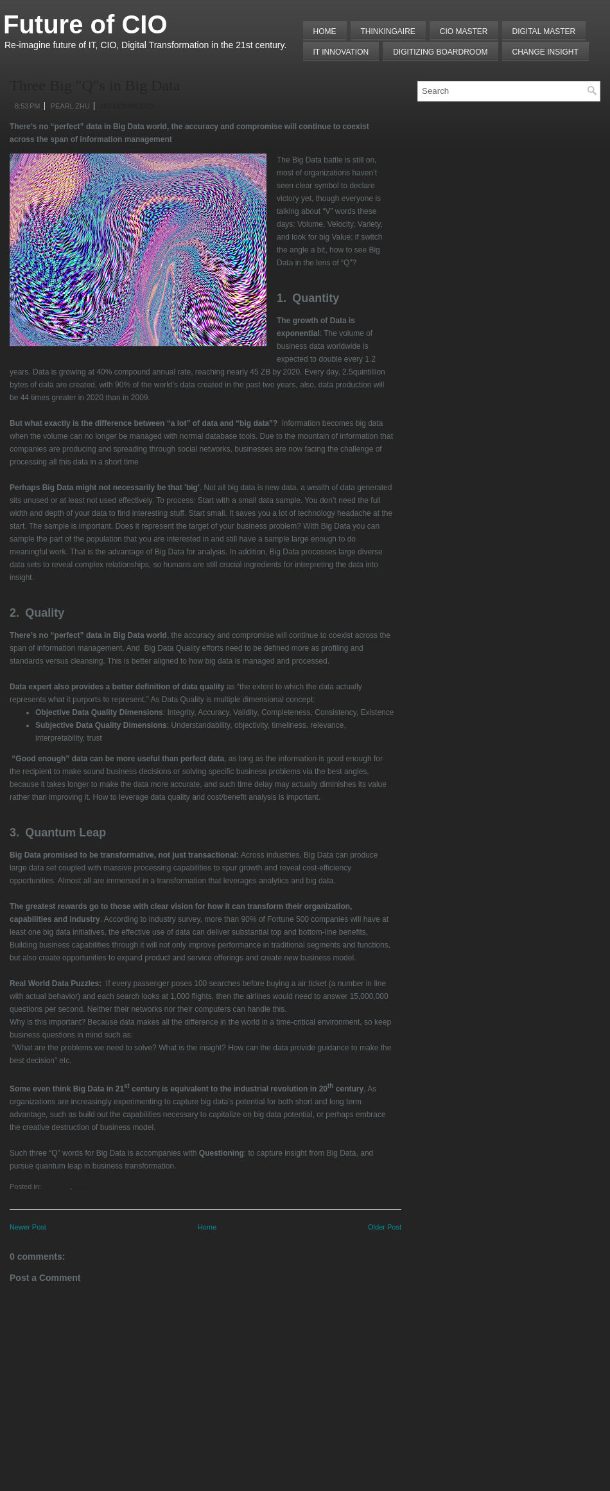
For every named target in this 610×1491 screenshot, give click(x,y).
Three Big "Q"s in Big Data (95, 85)
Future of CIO (85, 24)
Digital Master (544, 31)
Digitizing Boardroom (440, 52)
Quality (83, 1186)
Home (324, 31)
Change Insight (545, 52)
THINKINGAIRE (388, 31)
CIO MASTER (464, 31)
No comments (127, 106)
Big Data (56, 1186)
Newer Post (28, 1227)
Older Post (384, 1227)
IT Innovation (341, 52)
